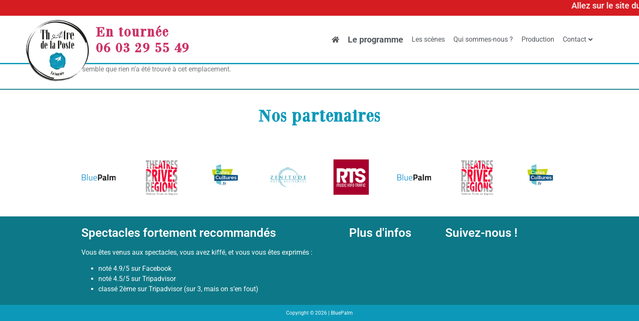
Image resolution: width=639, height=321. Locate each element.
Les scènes (428, 39)
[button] (91, 178)
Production (538, 39)
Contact (578, 39)
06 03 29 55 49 (142, 47)
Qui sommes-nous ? (483, 39)
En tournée (132, 31)
